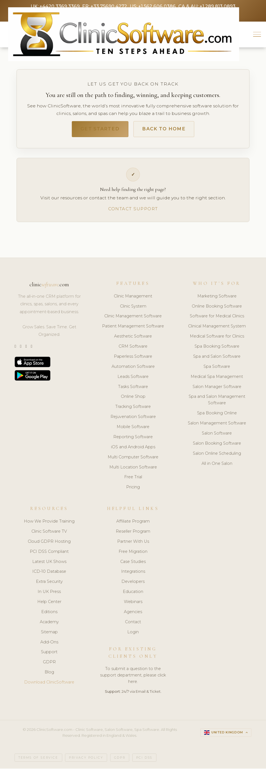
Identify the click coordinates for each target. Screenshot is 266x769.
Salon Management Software (217, 424)
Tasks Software (133, 387)
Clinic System (133, 307)
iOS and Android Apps (133, 448)
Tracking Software (133, 407)
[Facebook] (31, 347)
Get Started (98, 129)
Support (49, 652)
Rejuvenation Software (133, 417)
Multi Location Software (133, 468)
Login (133, 633)
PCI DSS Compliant (49, 552)
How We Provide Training (49, 522)
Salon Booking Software (217, 444)
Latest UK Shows (49, 562)
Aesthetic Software (133, 337)
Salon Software (217, 434)
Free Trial (133, 478)
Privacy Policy (86, 758)
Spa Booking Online (217, 414)
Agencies (133, 612)
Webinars (133, 602)
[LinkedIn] (26, 347)
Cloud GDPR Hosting (49, 542)
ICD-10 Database (49, 572)
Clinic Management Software (133, 317)
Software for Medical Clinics (217, 317)
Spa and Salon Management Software (217, 401)
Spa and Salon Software (216, 357)
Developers (133, 582)
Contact (133, 622)
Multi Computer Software (133, 458)
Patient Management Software (133, 327)
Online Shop (133, 397)
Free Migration (133, 552)
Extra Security (49, 582)
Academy (49, 622)
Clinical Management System (217, 327)
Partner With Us (133, 542)
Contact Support (133, 209)
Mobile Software (133, 427)
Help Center (49, 602)
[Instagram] (20, 347)
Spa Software (216, 367)
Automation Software (133, 367)
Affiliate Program (133, 522)
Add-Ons (49, 642)
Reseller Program (133, 532)
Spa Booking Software (217, 347)
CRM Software (133, 347)
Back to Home (165, 129)
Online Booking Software (217, 307)
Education (133, 592)
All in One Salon (217, 464)
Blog (49, 673)
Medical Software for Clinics (217, 337)
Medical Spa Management (217, 377)
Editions (49, 612)
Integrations (133, 572)
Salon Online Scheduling (217, 454)
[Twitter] (15, 347)
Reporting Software (133, 437)
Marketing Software (217, 297)
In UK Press (49, 592)
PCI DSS (144, 758)
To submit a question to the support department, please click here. (133, 676)
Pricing (133, 488)
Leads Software (133, 377)
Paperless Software (133, 357)
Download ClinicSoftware (49, 683)
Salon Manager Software (217, 387)
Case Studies (133, 562)
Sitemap (49, 633)
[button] (257, 35)
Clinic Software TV (49, 532)
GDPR (49, 663)
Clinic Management (133, 297)
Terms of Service (38, 758)
